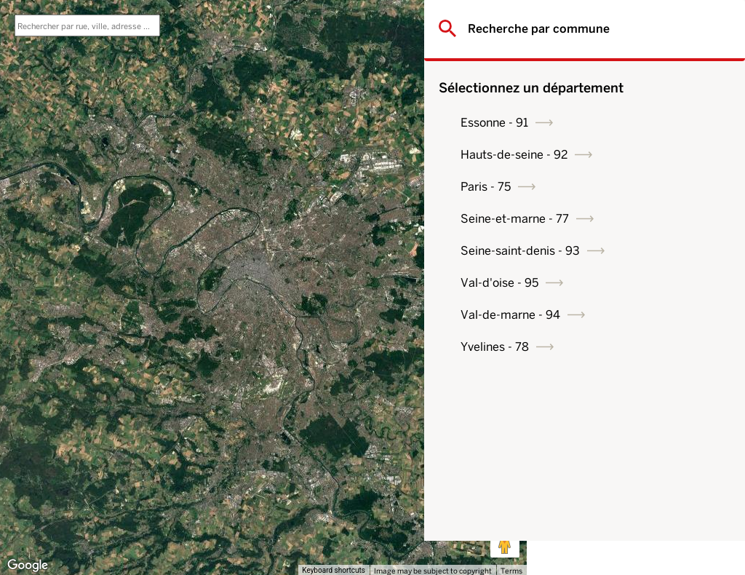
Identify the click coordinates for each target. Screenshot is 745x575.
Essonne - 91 (597, 123)
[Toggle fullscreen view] (504, 21)
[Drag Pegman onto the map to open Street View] (504, 543)
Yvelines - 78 (597, 347)
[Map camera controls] (504, 490)
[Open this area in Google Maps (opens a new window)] (28, 565)
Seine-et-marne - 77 (617, 219)
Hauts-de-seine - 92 (616, 155)
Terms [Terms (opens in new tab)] (511, 570)
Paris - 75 (588, 187)
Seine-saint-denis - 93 (622, 251)
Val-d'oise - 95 (602, 283)
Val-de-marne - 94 (613, 315)
